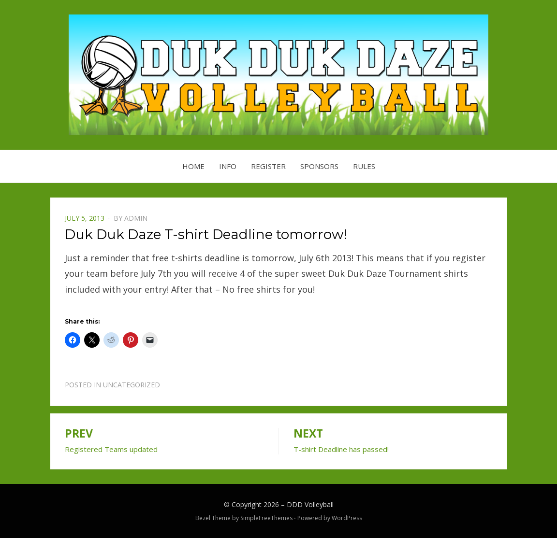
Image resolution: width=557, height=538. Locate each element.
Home (193, 166)
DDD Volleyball (310, 504)
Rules (364, 166)
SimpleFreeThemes (266, 518)
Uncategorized (131, 384)
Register (268, 166)
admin (135, 218)
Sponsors (319, 166)
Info (227, 166)
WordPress (347, 518)
